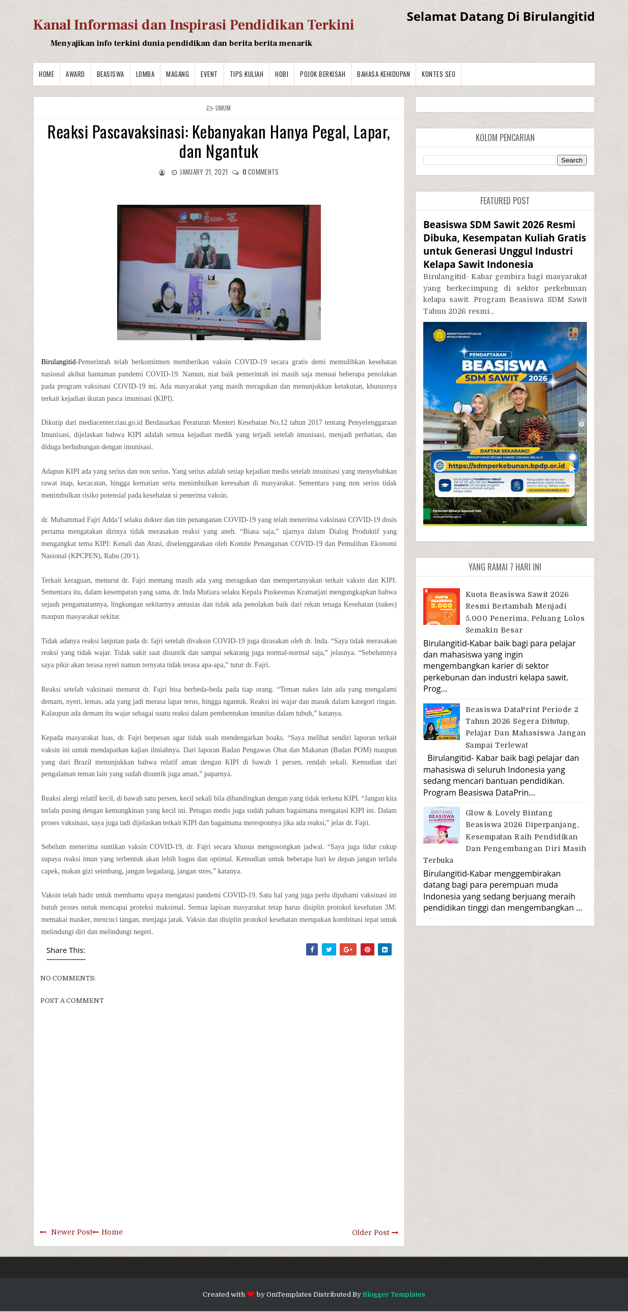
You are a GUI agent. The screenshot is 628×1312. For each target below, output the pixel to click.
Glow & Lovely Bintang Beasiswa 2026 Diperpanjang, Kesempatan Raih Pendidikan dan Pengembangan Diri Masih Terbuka (504, 837)
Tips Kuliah (247, 74)
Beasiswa (110, 74)
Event (209, 74)
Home (46, 74)
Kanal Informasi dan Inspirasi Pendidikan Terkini (193, 25)
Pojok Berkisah (322, 74)
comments (260, 172)
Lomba (145, 74)
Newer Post (71, 1232)
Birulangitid (58, 362)
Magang (177, 74)
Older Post (370, 1232)
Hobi (281, 74)
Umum (223, 107)
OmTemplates (289, 1294)
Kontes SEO (438, 74)
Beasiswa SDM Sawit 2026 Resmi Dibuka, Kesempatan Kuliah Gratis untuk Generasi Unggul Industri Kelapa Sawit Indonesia (504, 244)
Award (75, 74)
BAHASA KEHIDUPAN (383, 74)
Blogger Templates (394, 1294)
